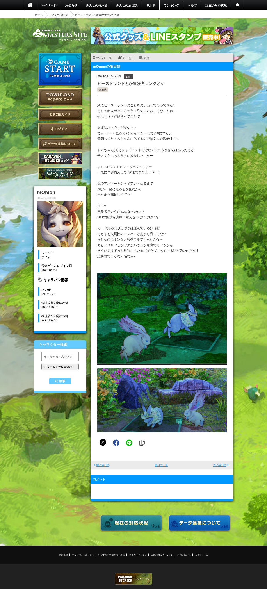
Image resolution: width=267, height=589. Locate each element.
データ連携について (60, 144)
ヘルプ (192, 5)
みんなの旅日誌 (126, 5)
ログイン (60, 129)
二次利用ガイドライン (162, 554)
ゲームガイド (60, 173)
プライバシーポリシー (83, 554)
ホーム (39, 15)
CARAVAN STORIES (133, 579)
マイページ (49, 5)
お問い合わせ (183, 554)
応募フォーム (201, 554)
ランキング (171, 5)
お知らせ (71, 5)
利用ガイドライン (138, 554)
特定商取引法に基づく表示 (111, 554)
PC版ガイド (60, 114)
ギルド (150, 5)
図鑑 (146, 58)
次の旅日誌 (219, 465)
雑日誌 (102, 89)
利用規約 (63, 554)
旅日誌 (127, 58)
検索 (62, 381)
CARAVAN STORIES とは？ (60, 158)
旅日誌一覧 (161, 465)
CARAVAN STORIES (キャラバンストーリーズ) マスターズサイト (60, 35)
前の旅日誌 (102, 465)
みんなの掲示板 (96, 5)
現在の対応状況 (216, 5)
